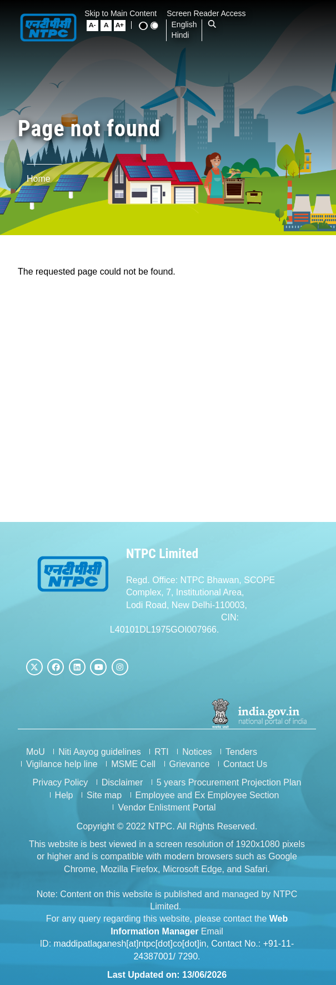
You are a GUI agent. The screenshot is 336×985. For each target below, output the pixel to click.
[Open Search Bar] (216, 24)
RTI (161, 750)
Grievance (189, 763)
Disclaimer (123, 782)
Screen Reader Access (210, 13)
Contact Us (245, 763)
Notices (197, 750)
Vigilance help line (62, 763)
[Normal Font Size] (110, 25)
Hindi (184, 35)
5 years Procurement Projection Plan (230, 782)
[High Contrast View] (146, 26)
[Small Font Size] (96, 25)
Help (65, 794)
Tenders (241, 750)
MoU (35, 750)
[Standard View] (158, 25)
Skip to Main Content (125, 13)
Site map (105, 794)
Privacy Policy (61, 782)
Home (39, 178)
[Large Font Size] (123, 25)
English (187, 24)
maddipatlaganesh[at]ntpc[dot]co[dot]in (131, 942)
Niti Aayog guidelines (99, 750)
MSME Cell (133, 763)
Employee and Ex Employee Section (208, 794)
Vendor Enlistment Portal (168, 807)
